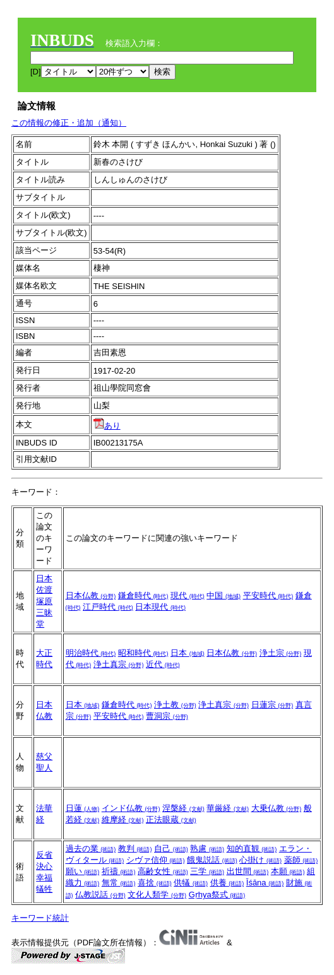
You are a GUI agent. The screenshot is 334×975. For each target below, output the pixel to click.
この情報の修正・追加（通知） (68, 122)
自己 (171, 848)
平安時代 (268, 595)
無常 (119, 882)
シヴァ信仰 (155, 860)
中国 (223, 595)
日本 (44, 578)
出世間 (248, 871)
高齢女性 (163, 871)
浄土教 (175, 704)
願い (83, 871)
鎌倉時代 (143, 595)
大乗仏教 (276, 808)
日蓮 (83, 808)
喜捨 (155, 882)
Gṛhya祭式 (217, 894)
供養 (227, 882)
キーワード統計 (40, 918)
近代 (163, 664)
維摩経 (123, 819)
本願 (288, 871)
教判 (135, 848)
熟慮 (207, 848)
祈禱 (119, 871)
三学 (207, 871)
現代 (187, 595)
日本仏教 (91, 595)
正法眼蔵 (171, 819)
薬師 (301, 860)
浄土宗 (280, 653)
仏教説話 (100, 894)
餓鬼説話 (212, 860)
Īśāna (264, 882)
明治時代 (91, 653)
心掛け (260, 860)
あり (107, 425)
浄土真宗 (118, 664)
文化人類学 (157, 894)
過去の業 (91, 848)
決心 (44, 866)
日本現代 (160, 607)
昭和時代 (143, 653)
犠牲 (44, 889)
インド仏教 (131, 808)
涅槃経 (183, 808)
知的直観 (252, 848)
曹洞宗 (167, 716)
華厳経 (227, 808)
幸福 (44, 877)
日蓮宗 (272, 704)
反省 (44, 855)
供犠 (191, 882)
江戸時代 (108, 607)
